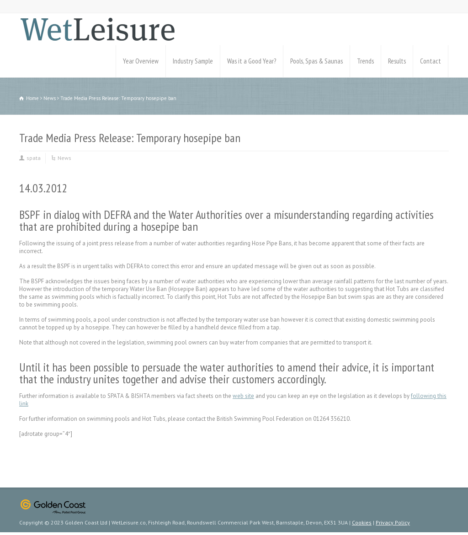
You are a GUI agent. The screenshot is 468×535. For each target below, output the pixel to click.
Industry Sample (193, 61)
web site (243, 396)
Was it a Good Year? (251, 61)
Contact (430, 61)
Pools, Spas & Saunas (316, 61)
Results (397, 61)
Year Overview (141, 61)
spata (34, 157)
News (64, 157)
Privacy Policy (393, 522)
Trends (365, 61)
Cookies (362, 522)
